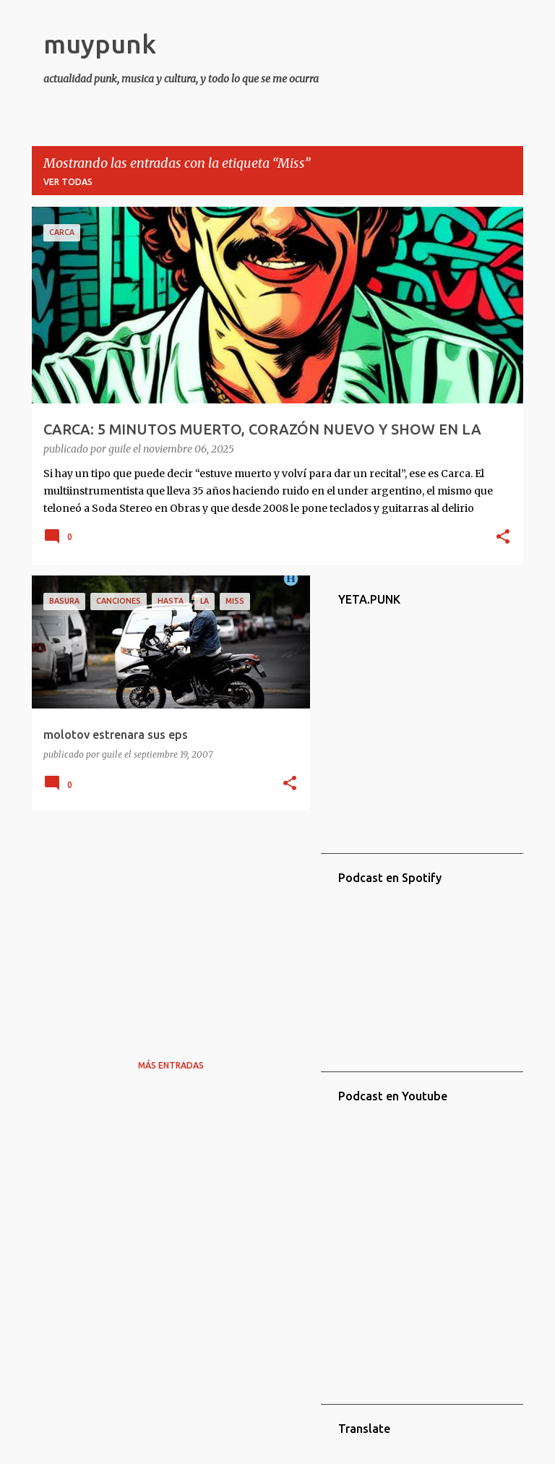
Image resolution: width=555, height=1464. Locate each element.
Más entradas (171, 1065)
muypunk (99, 44)
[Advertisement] (165, 922)
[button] (503, 538)
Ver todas (67, 182)
